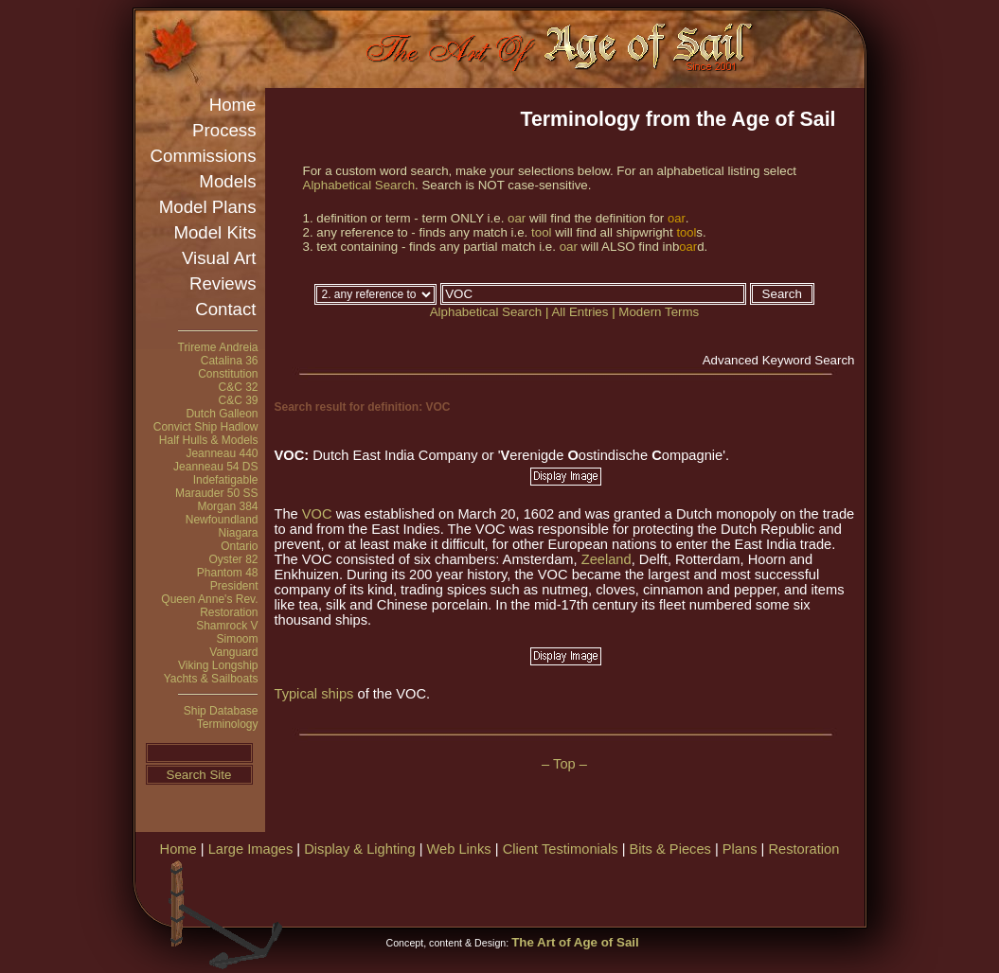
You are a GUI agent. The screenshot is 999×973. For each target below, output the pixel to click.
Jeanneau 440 (222, 453)
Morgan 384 (227, 506)
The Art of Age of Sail (575, 942)
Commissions (204, 156)
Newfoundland (222, 519)
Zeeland (606, 559)
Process (224, 130)
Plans (740, 849)
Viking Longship (218, 665)
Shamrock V (227, 625)
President (234, 586)
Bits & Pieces (670, 849)
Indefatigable (226, 479)
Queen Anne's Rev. (209, 599)
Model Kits (214, 232)
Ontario (239, 546)
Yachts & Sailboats (211, 678)
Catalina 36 (230, 360)
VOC (317, 514)
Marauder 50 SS (216, 493)
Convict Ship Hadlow (206, 426)
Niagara (238, 533)
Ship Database (221, 710)
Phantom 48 (228, 572)
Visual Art (219, 258)
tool (541, 232)
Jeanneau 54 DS (215, 466)
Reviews (223, 283)
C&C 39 (238, 400)
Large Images (251, 849)
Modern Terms (658, 312)
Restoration (229, 612)
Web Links (459, 849)
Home (233, 105)
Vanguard (233, 652)
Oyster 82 (233, 559)
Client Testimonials (560, 849)
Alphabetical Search (359, 185)
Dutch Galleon (222, 413)
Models (227, 181)
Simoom (237, 639)
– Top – (564, 763)
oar (517, 218)
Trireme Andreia (218, 347)
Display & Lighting (359, 849)
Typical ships (316, 693)
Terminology (228, 724)
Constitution (228, 373)
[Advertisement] (641, 889)
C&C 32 (238, 387)
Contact (225, 309)
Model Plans (208, 207)
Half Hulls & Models (209, 440)
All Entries (579, 312)
